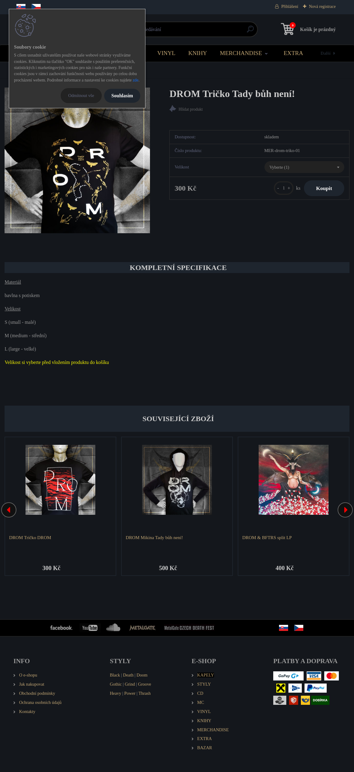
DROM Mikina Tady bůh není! (154, 537)
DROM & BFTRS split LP (267, 537)
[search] (250, 31)
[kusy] (284, 188)
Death (128, 675)
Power (129, 693)
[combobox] (304, 167)
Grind (130, 684)
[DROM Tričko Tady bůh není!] (77, 160)
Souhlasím (122, 95)
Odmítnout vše (81, 95)
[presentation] (8, 510)
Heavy (115, 693)
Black (115, 675)
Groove (144, 684)
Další (326, 53)
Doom (142, 675)
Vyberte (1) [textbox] (279, 167)
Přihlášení (289, 6)
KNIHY (197, 53)
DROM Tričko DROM (30, 537)
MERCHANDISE (241, 53)
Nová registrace (322, 6)
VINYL (166, 53)
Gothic (116, 684)
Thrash (144, 693)
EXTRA (293, 53)
